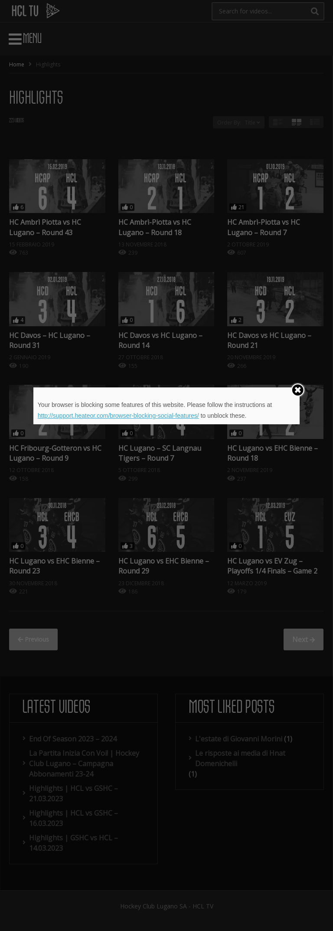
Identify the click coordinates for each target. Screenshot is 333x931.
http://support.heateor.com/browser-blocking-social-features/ (118, 415)
